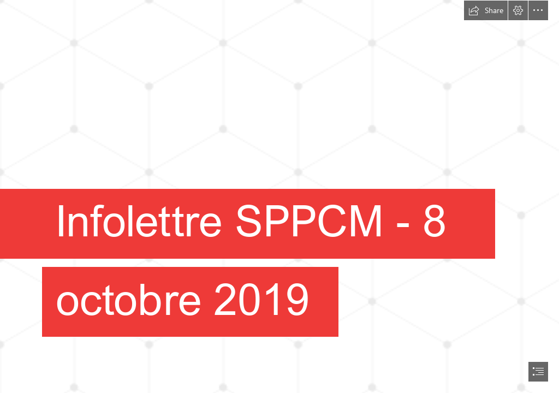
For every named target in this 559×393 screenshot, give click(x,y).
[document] (279, 196)
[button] (486, 10)
